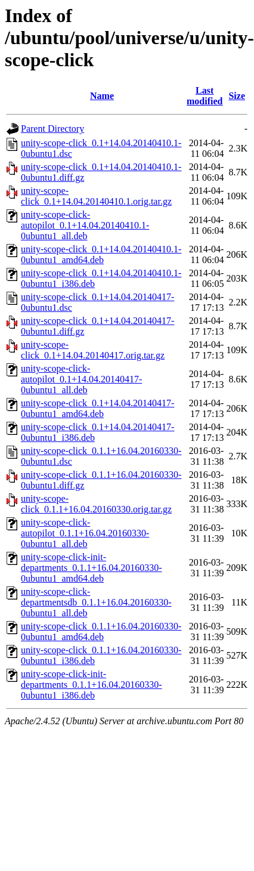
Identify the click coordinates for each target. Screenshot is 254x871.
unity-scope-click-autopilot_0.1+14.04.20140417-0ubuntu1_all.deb (81, 379)
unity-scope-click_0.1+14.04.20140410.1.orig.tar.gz (96, 196)
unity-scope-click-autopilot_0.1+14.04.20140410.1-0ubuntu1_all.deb (85, 225)
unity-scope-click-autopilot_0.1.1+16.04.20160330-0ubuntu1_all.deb (85, 533)
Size (236, 96)
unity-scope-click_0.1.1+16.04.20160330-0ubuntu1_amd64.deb (101, 631)
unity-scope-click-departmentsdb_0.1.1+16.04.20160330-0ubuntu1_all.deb (96, 602)
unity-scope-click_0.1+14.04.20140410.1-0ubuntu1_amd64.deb (101, 254)
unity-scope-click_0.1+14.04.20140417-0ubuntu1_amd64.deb (97, 408)
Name (102, 96)
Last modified (204, 95)
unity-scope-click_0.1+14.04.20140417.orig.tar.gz (93, 349)
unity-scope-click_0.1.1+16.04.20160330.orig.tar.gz (96, 503)
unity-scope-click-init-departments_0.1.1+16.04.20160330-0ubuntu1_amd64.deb (91, 567)
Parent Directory (52, 128)
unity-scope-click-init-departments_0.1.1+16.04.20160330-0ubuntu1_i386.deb (91, 684)
